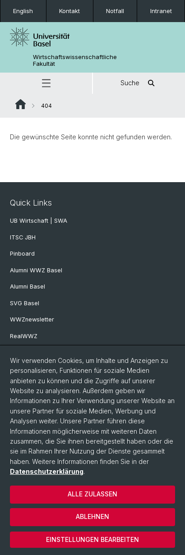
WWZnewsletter (32, 319)
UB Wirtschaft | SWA (38, 220)
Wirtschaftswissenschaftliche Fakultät (75, 60)
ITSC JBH (23, 237)
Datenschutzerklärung (46, 471)
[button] (46, 83)
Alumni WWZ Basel (36, 270)
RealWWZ (23, 336)
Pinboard (22, 253)
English (23, 10)
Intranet (161, 10)
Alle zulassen (92, 494)
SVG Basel (24, 303)
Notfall (115, 10)
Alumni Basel (27, 286)
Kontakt (69, 10)
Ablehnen (92, 516)
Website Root (20, 104)
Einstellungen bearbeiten (92, 539)
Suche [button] (138, 83)
